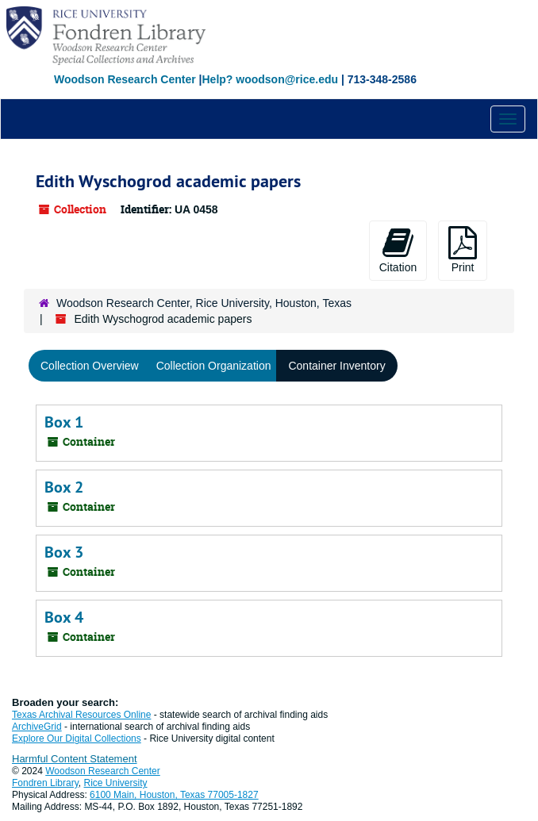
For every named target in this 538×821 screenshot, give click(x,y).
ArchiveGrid (37, 726)
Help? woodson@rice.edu (270, 79)
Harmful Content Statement (74, 759)
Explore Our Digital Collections (76, 738)
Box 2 (63, 487)
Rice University (116, 782)
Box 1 (63, 422)
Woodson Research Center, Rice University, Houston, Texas (204, 303)
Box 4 (63, 617)
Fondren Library (45, 782)
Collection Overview (89, 365)
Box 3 (63, 552)
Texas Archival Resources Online (81, 714)
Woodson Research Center (125, 79)
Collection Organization (213, 365)
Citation (398, 250)
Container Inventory (336, 365)
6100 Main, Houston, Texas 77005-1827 (174, 794)
